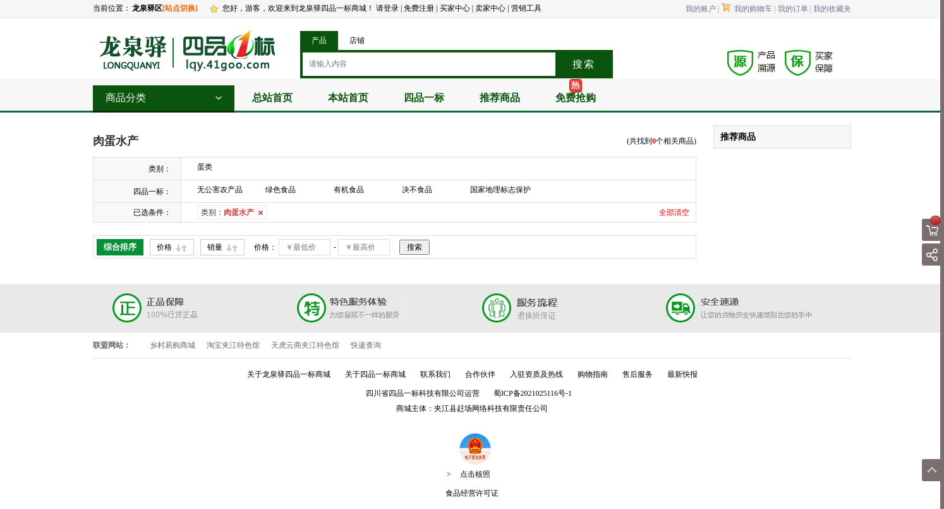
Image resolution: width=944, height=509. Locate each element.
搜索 (583, 64)
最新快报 (682, 374)
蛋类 (204, 167)
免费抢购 (575, 97)
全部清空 (674, 212)
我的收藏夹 (832, 8)
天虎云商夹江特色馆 (305, 345)
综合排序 (120, 247)
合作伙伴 (480, 374)
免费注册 (419, 8)
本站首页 (348, 97)
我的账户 (701, 8)
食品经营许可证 (472, 493)
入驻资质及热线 (536, 374)
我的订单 (793, 8)
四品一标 (424, 97)
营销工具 (526, 8)
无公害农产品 (220, 189)
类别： (227, 212)
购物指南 (593, 374)
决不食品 (417, 189)
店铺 (357, 40)
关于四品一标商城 (375, 374)
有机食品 (349, 189)
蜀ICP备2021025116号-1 (532, 393)
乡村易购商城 (172, 345)
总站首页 (272, 97)
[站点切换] (180, 8)
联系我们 (435, 374)
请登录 (387, 8)
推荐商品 (500, 97)
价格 (164, 247)
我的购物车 (746, 8)
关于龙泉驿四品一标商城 (288, 374)
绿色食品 (280, 189)
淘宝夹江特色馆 (233, 345)
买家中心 (456, 8)
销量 (214, 247)
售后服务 (637, 374)
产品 (319, 40)
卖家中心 (490, 8)
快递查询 (366, 345)
